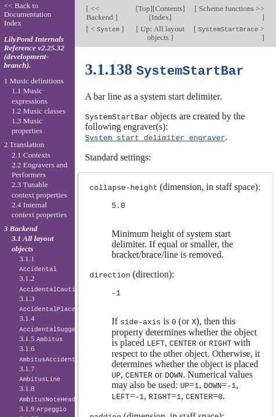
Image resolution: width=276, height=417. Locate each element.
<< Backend (100, 12)
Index (160, 17)
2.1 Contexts (31, 155)
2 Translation (24, 144)
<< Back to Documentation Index (28, 14)
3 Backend (21, 228)
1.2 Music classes (39, 111)
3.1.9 (43, 408)
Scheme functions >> (230, 8)
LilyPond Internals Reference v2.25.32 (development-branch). (34, 52)
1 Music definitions (34, 80)
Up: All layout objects (161, 33)
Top (144, 8)
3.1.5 (41, 338)
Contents (168, 8)
